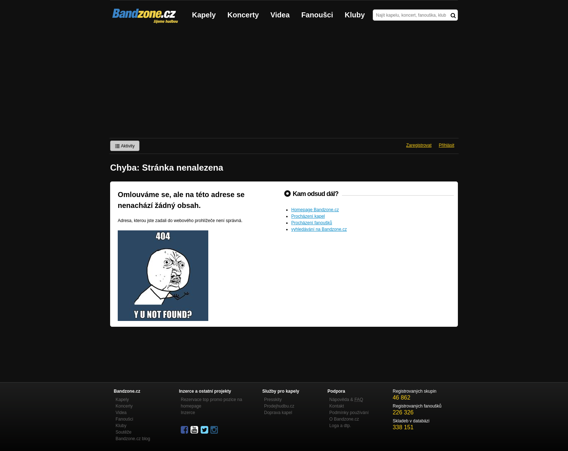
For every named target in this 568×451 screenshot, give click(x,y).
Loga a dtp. (340, 425)
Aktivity (125, 146)
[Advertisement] (284, 83)
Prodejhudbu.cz (279, 406)
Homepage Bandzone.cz (315, 209)
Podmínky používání (349, 412)
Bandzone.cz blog (133, 438)
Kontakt (336, 406)
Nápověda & (346, 399)
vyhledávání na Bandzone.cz (319, 229)
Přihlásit (446, 145)
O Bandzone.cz (344, 419)
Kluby (355, 15)
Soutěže (123, 432)
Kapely (204, 15)
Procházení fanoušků (311, 222)
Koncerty (243, 15)
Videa (280, 15)
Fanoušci (317, 15)
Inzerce (188, 412)
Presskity (273, 399)
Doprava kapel (278, 412)
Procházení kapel (308, 216)
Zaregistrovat (418, 145)
